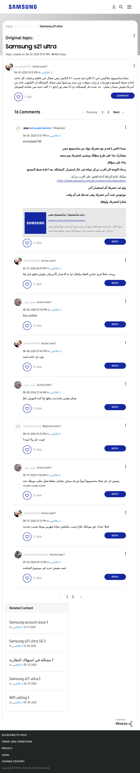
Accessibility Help (14, 735)
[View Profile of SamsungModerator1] (40, 128)
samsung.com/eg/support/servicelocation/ (66, 220)
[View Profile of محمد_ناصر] (30, 302)
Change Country (13, 761)
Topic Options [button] (128, 35)
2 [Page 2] (108, 112)
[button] (128, 66)
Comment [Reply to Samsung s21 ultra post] (123, 95)
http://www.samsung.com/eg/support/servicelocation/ (91, 180)
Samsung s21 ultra (23, 679)
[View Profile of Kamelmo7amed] (32, 426)
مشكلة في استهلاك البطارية (30, 660)
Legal (6, 754)
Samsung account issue (27, 622)
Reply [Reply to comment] (115, 241)
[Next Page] (118, 112)
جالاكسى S (46, 72)
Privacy (7, 748)
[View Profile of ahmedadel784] (23, 66)
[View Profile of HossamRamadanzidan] (36, 554)
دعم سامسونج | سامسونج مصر (66, 214)
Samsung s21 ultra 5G (26, 641)
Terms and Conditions (17, 741)
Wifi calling (18, 697)
